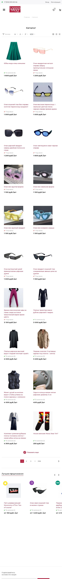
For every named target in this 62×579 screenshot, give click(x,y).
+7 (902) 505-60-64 (10, 2)
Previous (54, 475)
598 (39, 461)
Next (58, 475)
